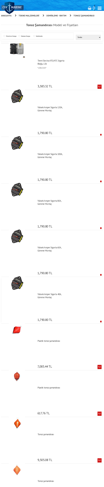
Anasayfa (6, 15)
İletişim (65, 389)
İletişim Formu (67, 423)
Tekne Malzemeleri (29, 15)
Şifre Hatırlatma (68, 412)
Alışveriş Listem (68, 415)
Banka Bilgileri (67, 386)
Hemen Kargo (25, 36)
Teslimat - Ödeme (69, 382)
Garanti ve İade (68, 363)
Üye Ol (64, 400)
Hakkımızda (66, 367)
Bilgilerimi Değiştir (69, 419)
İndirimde (39, 36)
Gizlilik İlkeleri (67, 378)
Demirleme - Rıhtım (56, 15)
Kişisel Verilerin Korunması (72, 370)
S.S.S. (64, 393)
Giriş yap (65, 404)
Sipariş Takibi (67, 374)
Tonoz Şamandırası (83, 15)
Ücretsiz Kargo (11, 36)
